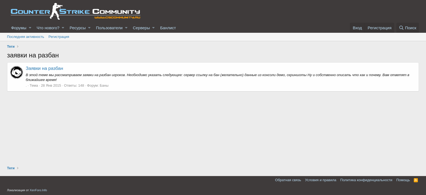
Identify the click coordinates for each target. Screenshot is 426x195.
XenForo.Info (38, 190)
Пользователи (109, 27)
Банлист (168, 27)
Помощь (403, 180)
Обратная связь (288, 180)
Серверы (141, 27)
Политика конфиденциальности (366, 180)
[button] (30, 28)
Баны (104, 85)
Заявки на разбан (44, 68)
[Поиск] (407, 28)
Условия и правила (320, 180)
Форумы (18, 27)
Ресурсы (78, 27)
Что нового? (48, 27)
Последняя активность (25, 37)
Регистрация (59, 37)
